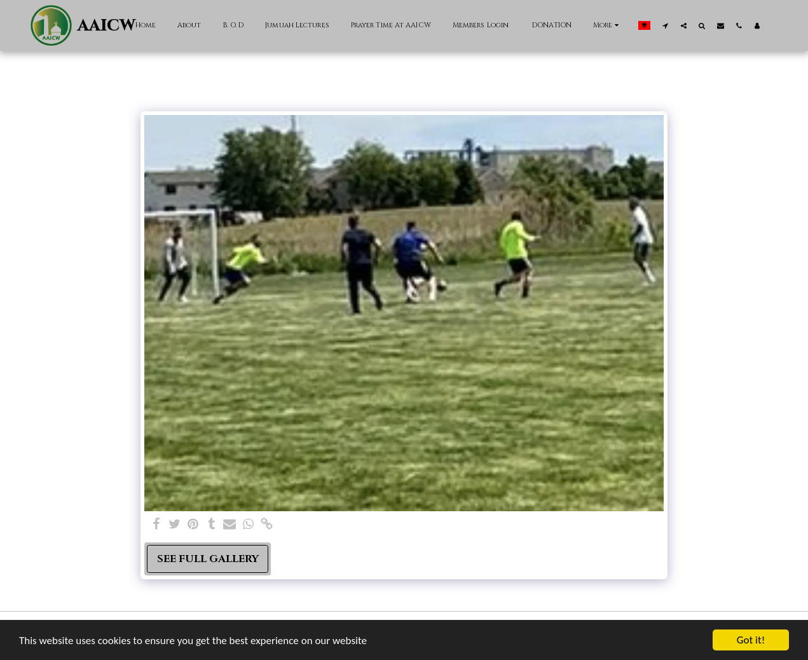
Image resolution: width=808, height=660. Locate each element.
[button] (665, 25)
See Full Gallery (208, 559)
